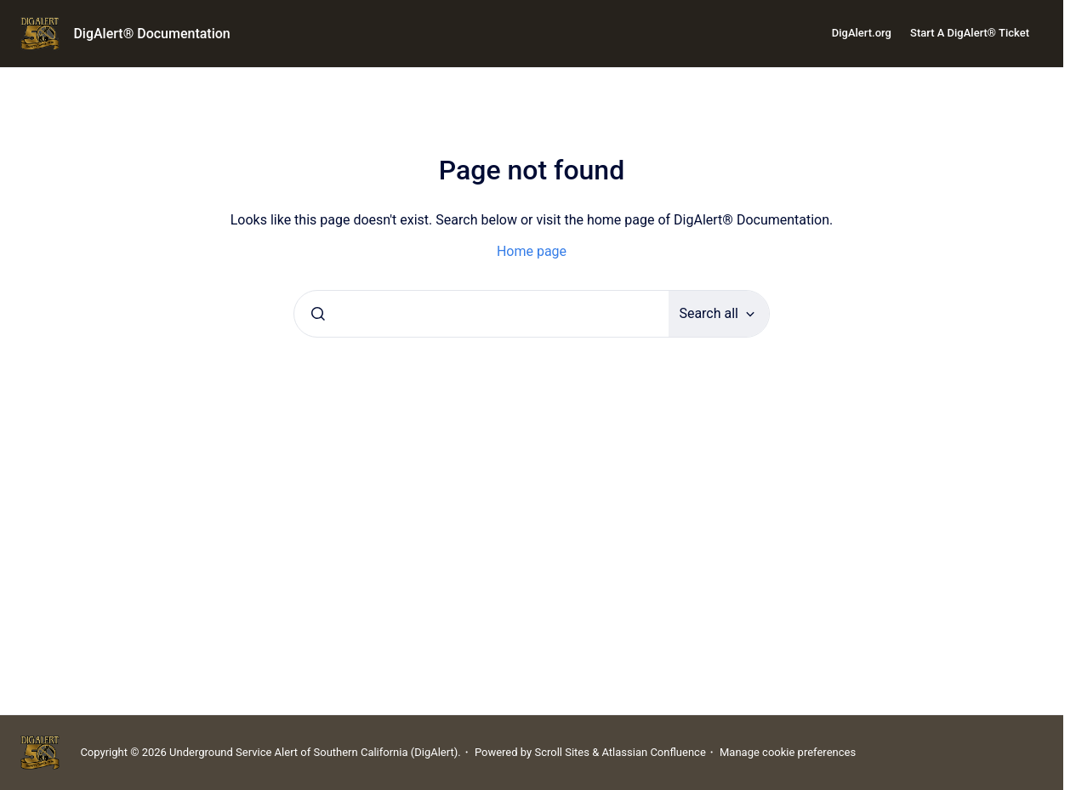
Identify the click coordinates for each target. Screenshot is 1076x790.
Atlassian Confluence (653, 752)
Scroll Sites (561, 752)
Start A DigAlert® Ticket (969, 32)
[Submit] (318, 313)
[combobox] (481, 314)
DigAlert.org (861, 32)
